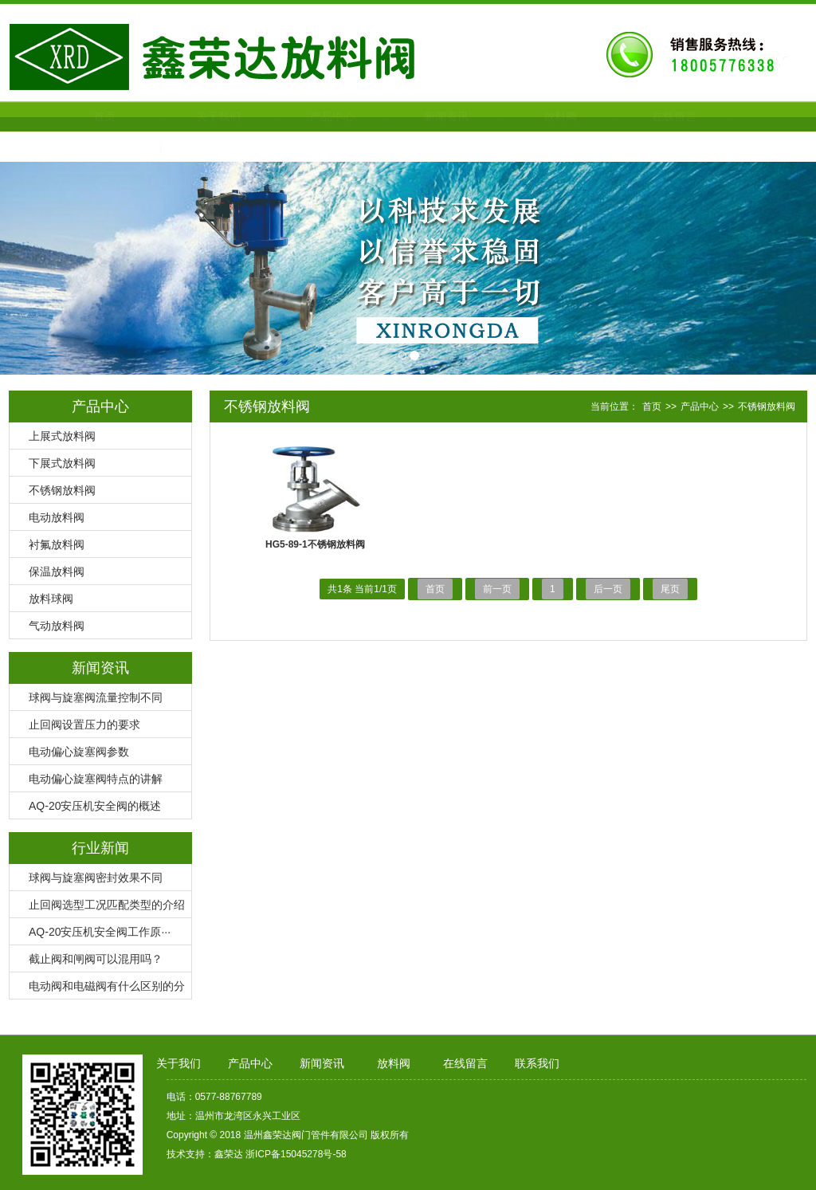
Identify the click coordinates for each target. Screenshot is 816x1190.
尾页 (670, 589)
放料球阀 (51, 598)
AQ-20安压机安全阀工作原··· (100, 931)
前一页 (497, 589)
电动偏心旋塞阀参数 (79, 751)
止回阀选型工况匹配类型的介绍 (107, 904)
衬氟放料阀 (56, 544)
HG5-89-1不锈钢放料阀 (315, 544)
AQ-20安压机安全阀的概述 (95, 805)
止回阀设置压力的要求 (84, 724)
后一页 (608, 589)
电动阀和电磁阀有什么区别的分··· (97, 990)
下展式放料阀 (62, 463)
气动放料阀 (56, 625)
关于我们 (181, 116)
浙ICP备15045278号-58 (296, 1154)
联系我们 (67, 146)
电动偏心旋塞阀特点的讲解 (96, 778)
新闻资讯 (408, 116)
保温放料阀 (56, 571)
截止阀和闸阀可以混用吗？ (96, 958)
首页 (67, 116)
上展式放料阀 (62, 436)
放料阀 (522, 116)
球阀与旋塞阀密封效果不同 (96, 877)
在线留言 (636, 116)
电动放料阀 (56, 517)
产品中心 (295, 116)
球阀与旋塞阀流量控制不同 (96, 697)
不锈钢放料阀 (62, 490)
